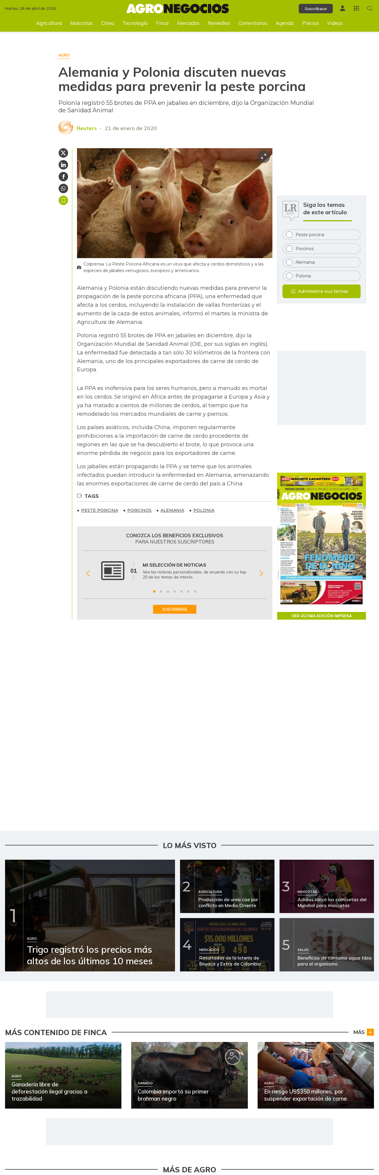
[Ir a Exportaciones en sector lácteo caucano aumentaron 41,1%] (228, 1102)
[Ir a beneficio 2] (161, 591)
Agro (175, 1066)
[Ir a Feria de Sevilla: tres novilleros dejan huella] (228, 1010)
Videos (335, 23)
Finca (162, 23)
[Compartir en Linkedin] (63, 165)
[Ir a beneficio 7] (195, 591)
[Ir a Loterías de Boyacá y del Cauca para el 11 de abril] (36, 1010)
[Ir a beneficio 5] (181, 591)
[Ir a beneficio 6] (188, 591)
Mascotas (81, 23)
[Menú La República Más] (356, 8)
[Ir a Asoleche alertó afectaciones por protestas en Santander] (36, 1102)
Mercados (188, 23)
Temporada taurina (352, 1020)
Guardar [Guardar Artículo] (63, 200)
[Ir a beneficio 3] (168, 591)
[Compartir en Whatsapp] (63, 188)
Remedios (219, 23)
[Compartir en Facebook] (63, 176)
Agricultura (49, 23)
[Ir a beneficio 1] (154, 591)
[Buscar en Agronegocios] (369, 8)
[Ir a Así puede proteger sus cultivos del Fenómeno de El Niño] (36, 1056)
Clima (107, 23)
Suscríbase (316, 8)
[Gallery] (174, 573)
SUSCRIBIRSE (174, 609)
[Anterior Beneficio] (88, 573)
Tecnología (135, 23)
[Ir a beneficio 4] (175, 591)
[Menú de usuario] (342, 8)
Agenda (285, 23)
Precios (310, 23)
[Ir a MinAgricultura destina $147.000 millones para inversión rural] (228, 1056)
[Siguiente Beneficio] (261, 573)
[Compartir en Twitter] (63, 153)
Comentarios (252, 23)
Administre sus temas (323, 291)
